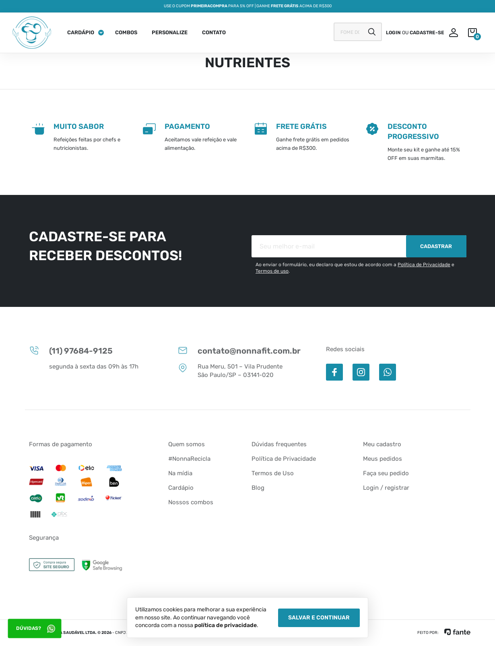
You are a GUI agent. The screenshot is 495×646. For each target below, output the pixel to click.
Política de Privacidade (424, 264)
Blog (258, 487)
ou (415, 32)
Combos (126, 32)
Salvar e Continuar (319, 617)
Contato (214, 32)
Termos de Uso (273, 473)
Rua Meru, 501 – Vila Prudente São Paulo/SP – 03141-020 (230, 370)
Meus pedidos (382, 458)
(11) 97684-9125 (71, 350)
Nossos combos (190, 502)
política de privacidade (225, 625)
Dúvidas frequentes (279, 444)
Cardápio (80, 32)
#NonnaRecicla (189, 458)
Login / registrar (386, 487)
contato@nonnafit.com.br (239, 350)
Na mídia (180, 473)
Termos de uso (272, 271)
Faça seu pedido (386, 473)
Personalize (170, 32)
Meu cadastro (382, 444)
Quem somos (186, 444)
